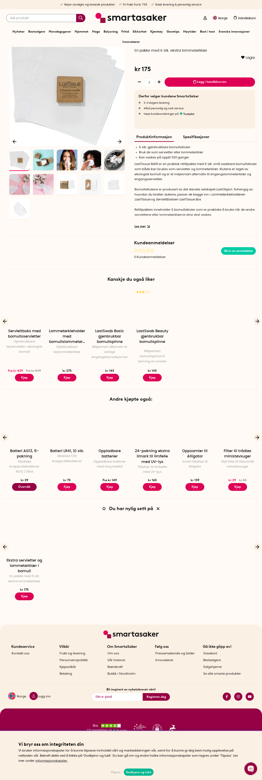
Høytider (189, 31)
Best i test (207, 31)
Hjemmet (81, 31)
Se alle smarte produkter (222, 686)
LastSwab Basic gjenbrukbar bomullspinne (109, 361)
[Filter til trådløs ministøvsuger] (237, 451)
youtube (250, 709)
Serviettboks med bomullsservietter (24, 358)
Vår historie (116, 672)
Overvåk (24, 511)
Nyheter (18, 31)
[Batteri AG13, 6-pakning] (24, 451)
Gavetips (173, 31)
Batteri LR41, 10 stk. (67, 476)
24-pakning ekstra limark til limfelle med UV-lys (152, 481)
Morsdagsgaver (60, 31)
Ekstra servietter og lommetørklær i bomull (24, 590)
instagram (238, 709)
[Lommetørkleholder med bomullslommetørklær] (67, 331)
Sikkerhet (140, 31)
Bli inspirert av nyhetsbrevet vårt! (131, 702)
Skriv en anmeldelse (238, 275)
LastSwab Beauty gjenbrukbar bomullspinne (152, 361)
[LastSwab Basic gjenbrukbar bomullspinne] (109, 331)
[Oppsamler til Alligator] (195, 451)
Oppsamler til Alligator (195, 478)
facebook (227, 709)
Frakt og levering (72, 665)
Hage (96, 31)
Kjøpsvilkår (68, 679)
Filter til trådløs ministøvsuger (237, 478)
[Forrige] (15, 165)
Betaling (66, 686)
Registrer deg (156, 709)
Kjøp (24, 402)
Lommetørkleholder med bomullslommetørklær (67, 361)
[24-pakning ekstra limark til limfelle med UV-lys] (152, 451)
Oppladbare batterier (109, 478)
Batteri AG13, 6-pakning (24, 478)
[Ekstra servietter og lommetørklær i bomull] (24, 561)
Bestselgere (36, 31)
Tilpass (116, 772)
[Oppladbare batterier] (109, 451)
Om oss (113, 665)
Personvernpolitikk (74, 672)
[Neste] (119, 165)
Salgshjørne (212, 679)
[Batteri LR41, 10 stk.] (67, 451)
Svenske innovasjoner (234, 31)
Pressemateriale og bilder (175, 665)
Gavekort (210, 665)
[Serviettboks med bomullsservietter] (24, 331)
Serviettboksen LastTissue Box (178, 224)
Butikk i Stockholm (121, 686)
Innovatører (131, 42)
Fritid (125, 31)
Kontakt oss (20, 665)
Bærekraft (115, 679)
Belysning (111, 31)
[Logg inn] (205, 18)
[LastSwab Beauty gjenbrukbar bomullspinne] (152, 331)
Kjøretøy (156, 31)
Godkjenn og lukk (138, 772)
